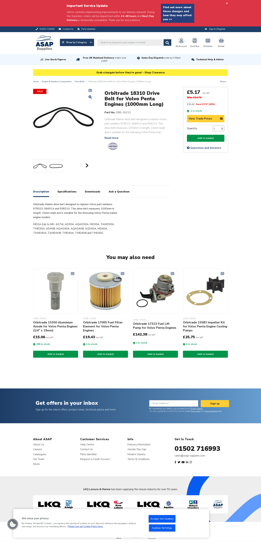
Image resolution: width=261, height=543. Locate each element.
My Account (181, 42)
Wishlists (208, 42)
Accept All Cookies (162, 518)
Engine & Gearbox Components (57, 81)
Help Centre (87, 444)
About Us (38, 444)
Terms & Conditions (139, 459)
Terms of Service (211, 411)
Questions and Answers (204, 148)
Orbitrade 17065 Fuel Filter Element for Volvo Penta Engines (103, 326)
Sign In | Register (215, 29)
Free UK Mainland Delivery (104, 59)
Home (36, 81)
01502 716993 (197, 448)
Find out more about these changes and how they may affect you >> (177, 13)
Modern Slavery (136, 454)
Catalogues (39, 454)
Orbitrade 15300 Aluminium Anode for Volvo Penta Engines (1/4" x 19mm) (55, 326)
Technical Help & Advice (210, 59)
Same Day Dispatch (161, 57)
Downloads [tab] (92, 191)
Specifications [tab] (67, 191)
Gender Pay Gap (137, 449)
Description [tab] (41, 191)
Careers (37, 449)
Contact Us (86, 449)
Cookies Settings (162, 528)
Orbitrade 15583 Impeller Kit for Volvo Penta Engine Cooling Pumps (205, 326)
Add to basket (205, 138)
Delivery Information (139, 444)
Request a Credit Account (95, 459)
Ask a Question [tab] (119, 191)
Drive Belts (80, 81)
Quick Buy (194, 42)
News (36, 464)
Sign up (215, 403)
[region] (111, 523)
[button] (12, 524)
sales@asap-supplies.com (190, 455)
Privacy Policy (196, 411)
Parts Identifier (88, 454)
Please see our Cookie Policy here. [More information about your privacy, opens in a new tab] (85, 526)
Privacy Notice (196, 408)
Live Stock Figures (55, 59)
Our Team (38, 459)
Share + (223, 81)
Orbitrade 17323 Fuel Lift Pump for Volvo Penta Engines (154, 326)
